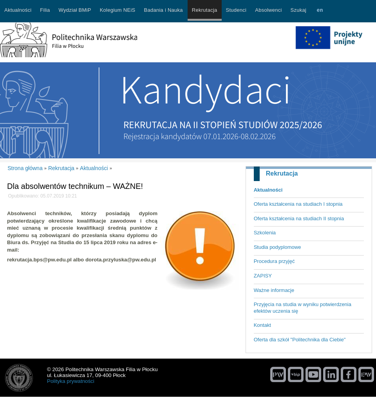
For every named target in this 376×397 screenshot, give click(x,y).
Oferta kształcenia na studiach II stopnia (299, 218)
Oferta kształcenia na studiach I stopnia (298, 204)
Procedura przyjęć (274, 261)
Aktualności (268, 190)
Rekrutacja (282, 173)
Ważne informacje (274, 290)
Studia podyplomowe (277, 247)
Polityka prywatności (70, 381)
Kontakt (262, 325)
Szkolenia (265, 233)
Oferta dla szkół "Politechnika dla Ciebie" (300, 340)
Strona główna (25, 168)
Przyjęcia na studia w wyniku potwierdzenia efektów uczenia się (302, 307)
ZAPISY (263, 276)
